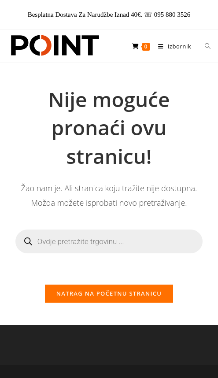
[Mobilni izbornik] (172, 46)
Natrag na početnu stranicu (109, 293)
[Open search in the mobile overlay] (202, 46)
